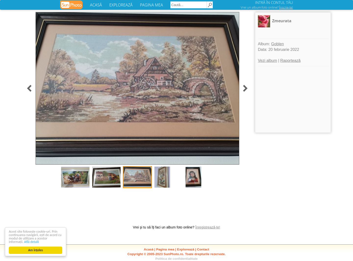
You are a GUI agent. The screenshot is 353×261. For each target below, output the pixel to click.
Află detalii (31, 242)
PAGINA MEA (151, 5)
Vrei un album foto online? (267, 7)
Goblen (277, 44)
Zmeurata (281, 20)
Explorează (185, 249)
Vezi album (267, 60)
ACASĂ (96, 5)
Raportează (290, 60)
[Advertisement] (293, 99)
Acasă (148, 249)
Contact (203, 249)
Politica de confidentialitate (176, 259)
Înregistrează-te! (207, 227)
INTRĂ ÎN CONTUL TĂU (274, 2)
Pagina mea (165, 249)
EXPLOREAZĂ (121, 5)
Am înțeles (35, 250)
